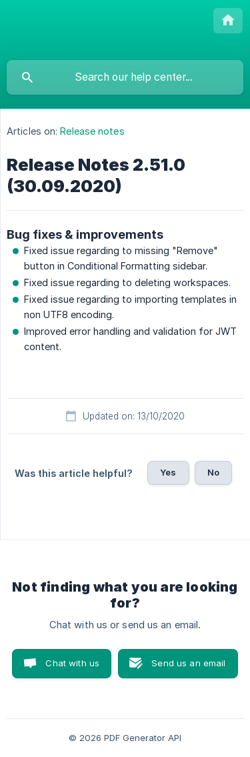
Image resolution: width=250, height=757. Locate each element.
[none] (228, 20)
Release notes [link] (92, 131)
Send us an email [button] (188, 663)
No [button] (213, 472)
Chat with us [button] (72, 663)
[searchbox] (125, 77)
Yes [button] (168, 472)
